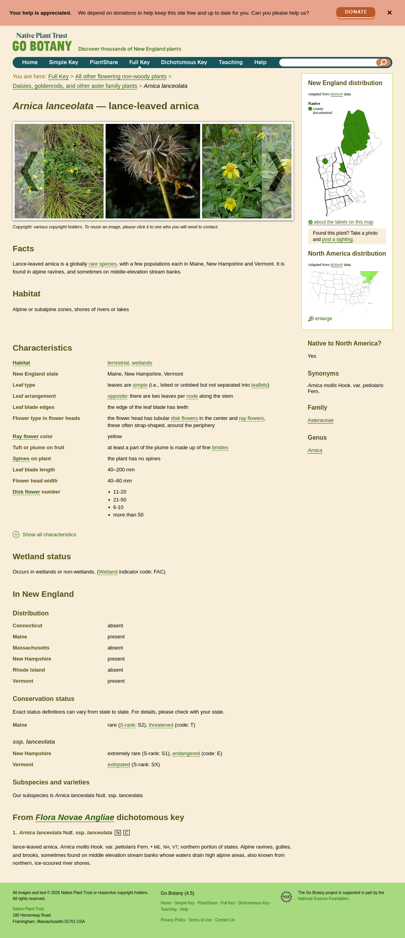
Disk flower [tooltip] (26, 492)
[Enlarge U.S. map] (347, 294)
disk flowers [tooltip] (184, 418)
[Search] (383, 62)
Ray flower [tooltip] (26, 436)
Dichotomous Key (184, 63)
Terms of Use (200, 920)
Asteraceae (321, 420)
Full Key (139, 63)
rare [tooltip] (93, 264)
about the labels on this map (343, 222)
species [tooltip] (108, 264)
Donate (356, 12)
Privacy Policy (173, 920)
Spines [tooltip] (21, 458)
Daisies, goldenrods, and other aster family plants (75, 86)
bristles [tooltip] (220, 447)
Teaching (231, 63)
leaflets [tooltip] (260, 385)
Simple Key (63, 63)
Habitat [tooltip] (21, 363)
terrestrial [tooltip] (118, 363)
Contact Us (225, 920)
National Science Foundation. (324, 898)
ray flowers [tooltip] (251, 418)
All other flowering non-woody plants (121, 76)
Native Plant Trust (28, 909)
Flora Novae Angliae (75, 817)
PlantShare (104, 63)
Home (30, 63)
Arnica (315, 450)
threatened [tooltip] (161, 725)
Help (260, 63)
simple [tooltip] (140, 385)
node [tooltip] (192, 396)
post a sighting (337, 239)
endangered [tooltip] (186, 753)
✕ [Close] (389, 12)
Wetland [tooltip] (108, 572)
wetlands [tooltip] (142, 363)
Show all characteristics (49, 534)
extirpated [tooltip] (119, 764)
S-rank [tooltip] (127, 725)
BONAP (337, 94)
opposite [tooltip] (117, 396)
